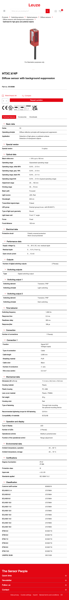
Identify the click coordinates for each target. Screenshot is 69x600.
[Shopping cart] (66, 10)
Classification (10, 482)
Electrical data (10, 229)
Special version (11, 144)
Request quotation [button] (36, 100)
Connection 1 (11, 340)
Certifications (10, 458)
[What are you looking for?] (28, 11)
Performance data (12, 241)
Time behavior (10, 308)
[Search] (48, 11)
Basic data (9, 124)
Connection (9, 330)
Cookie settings (26, 595)
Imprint (35, 595)
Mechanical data (11, 377)
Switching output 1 (14, 279)
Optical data (9, 154)
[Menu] (4, 11)
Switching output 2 (14, 294)
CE (62, 595)
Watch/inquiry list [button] (9, 95)
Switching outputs (13, 269)
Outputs (8, 259)
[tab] (9, 117)
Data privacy (15, 595)
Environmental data (12, 444)
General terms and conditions (49, 595)
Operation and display (13, 421)
